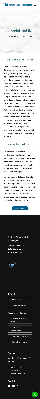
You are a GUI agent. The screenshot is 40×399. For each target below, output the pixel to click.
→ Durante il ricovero (18, 336)
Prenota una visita (20, 208)
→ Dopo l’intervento (18, 342)
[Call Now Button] (35, 394)
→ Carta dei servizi (17, 305)
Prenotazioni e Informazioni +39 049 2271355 (17, 370)
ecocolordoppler (24, 187)
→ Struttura (14, 299)
